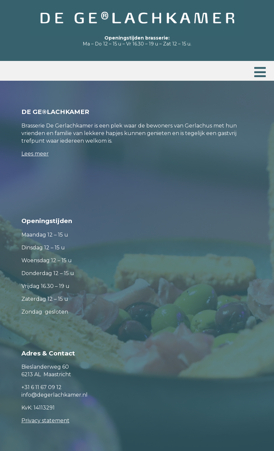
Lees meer (35, 154)
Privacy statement (45, 420)
